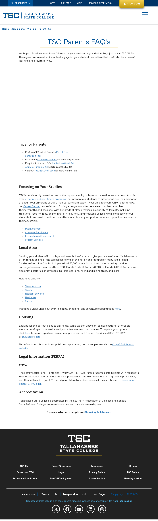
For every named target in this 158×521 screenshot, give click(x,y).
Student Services (34, 239)
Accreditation (97, 478)
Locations (27, 494)
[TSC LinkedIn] (92, 510)
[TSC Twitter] (52, 510)
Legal (61, 472)
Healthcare (30, 297)
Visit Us (31, 28)
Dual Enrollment (33, 228)
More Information (122, 500)
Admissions (18, 28)
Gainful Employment (61, 478)
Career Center (31, 206)
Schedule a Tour (33, 155)
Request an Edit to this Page (84, 494)
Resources (19, 3)
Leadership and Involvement (39, 235)
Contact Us (49, 494)
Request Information (100, 3)
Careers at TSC (25, 472)
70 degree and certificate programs (45, 199)
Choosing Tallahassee (97, 412)
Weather (29, 289)
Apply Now (132, 4)
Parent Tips (62, 152)
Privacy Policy (97, 472)
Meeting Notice (133, 478)
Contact (66, 3)
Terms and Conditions (25, 478)
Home (5, 28)
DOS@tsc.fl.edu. (31, 336)
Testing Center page (44, 170)
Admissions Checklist (63, 163)
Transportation (33, 286)
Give (52, 3)
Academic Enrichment (36, 232)
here (117, 308)
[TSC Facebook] (66, 510)
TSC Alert (25, 465)
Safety (28, 300)
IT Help (133, 465)
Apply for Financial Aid (36, 166)
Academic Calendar (47, 159)
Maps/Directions (61, 465)
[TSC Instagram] (106, 510)
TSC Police (133, 472)
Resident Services (34, 293)
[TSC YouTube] (79, 510)
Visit (79, 3)
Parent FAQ (45, 28)
